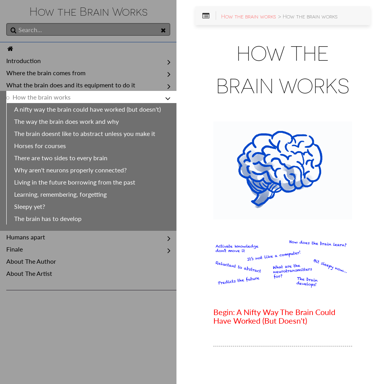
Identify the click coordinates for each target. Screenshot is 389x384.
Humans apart (25, 237)
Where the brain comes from (45, 72)
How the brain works (42, 97)
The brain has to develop (48, 218)
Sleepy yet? (29, 206)
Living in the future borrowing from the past (74, 182)
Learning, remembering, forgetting (60, 194)
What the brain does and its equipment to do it (70, 85)
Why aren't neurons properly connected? (70, 170)
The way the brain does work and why (66, 121)
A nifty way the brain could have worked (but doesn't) (87, 109)
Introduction (23, 60)
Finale (14, 249)
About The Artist (29, 273)
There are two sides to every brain (60, 157)
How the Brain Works (88, 11)
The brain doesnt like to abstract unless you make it (84, 133)
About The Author (31, 261)
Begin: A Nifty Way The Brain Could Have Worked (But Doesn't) (274, 316)
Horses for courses (40, 145)
